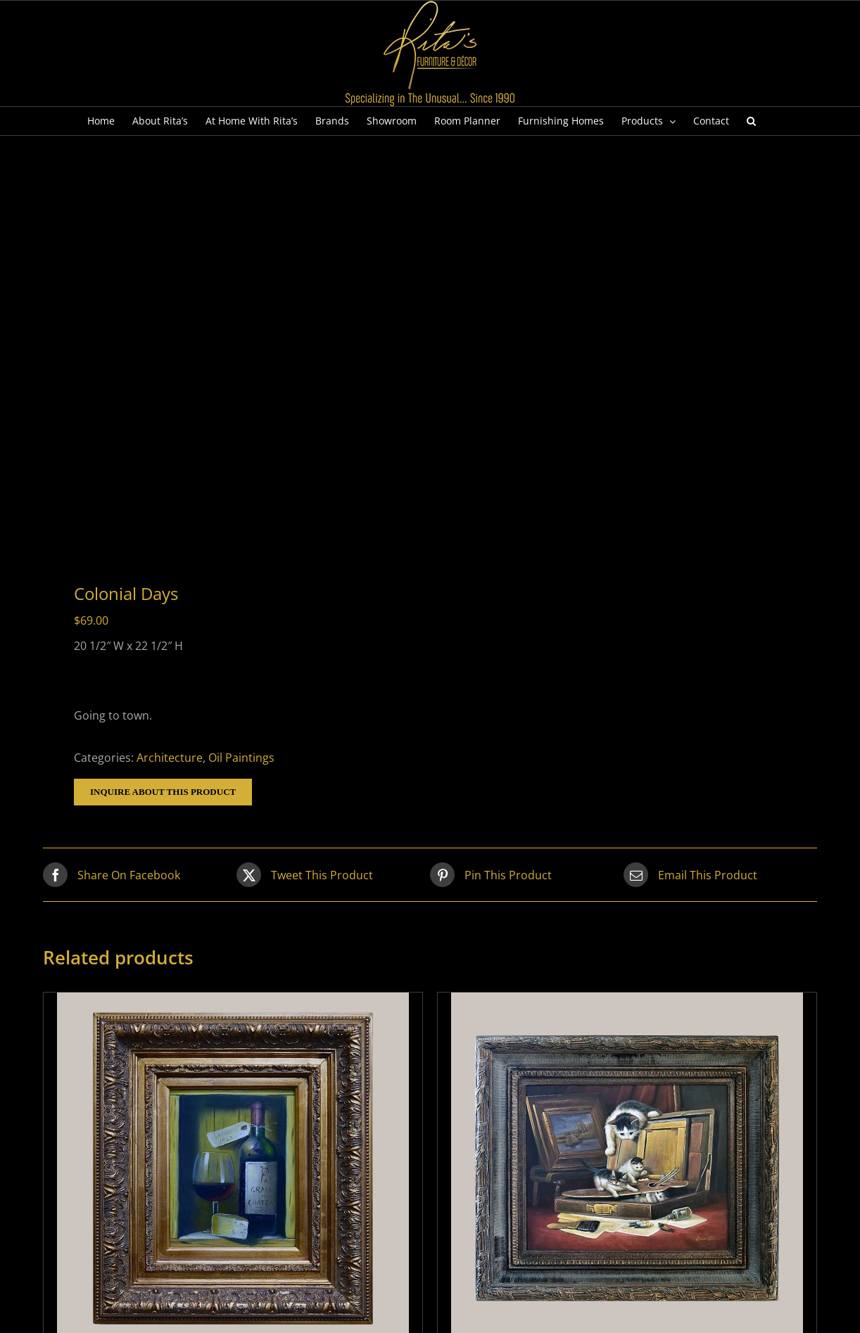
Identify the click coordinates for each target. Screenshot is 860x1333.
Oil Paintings (241, 757)
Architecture (170, 757)
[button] (751, 121)
